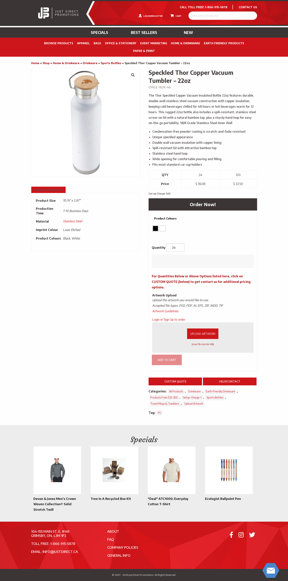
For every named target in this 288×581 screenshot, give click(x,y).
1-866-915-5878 (216, 7)
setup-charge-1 (192, 397)
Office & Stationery (120, 43)
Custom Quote (175, 381)
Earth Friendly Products (224, 43)
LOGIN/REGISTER (151, 15)
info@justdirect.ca (60, 551)
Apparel (83, 43)
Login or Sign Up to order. (169, 319)
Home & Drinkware (185, 43)
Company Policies (122, 547)
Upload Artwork (203, 333)
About (113, 531)
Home (35, 63)
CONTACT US (248, 7)
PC (159, 412)
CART (176, 15)
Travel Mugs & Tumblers (164, 403)
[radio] (155, 228)
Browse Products (58, 43)
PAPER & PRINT (144, 50)
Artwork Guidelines (165, 311)
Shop (46, 63)
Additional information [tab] (48, 189)
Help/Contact (229, 381)
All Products (176, 391)
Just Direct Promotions (141, 574)
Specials (99, 32)
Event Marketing (153, 43)
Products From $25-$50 (164, 397)
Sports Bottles (111, 63)
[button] (133, 75)
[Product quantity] (175, 247)
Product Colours (165, 218)
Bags (97, 43)
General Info (118, 555)
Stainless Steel (72, 221)
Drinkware (90, 63)
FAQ (110, 539)
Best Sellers (144, 32)
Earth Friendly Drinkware (220, 391)
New (188, 32)
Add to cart (167, 360)
